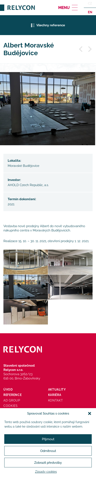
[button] (89, 413)
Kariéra (54, 395)
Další (89, 49)
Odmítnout (48, 451)
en (89, 12)
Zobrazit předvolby (48, 463)
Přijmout (48, 439)
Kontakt (55, 400)
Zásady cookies (46, 471)
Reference (12, 395)
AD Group (11, 400)
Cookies (10, 405)
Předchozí (81, 49)
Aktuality (57, 389)
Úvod (8, 389)
